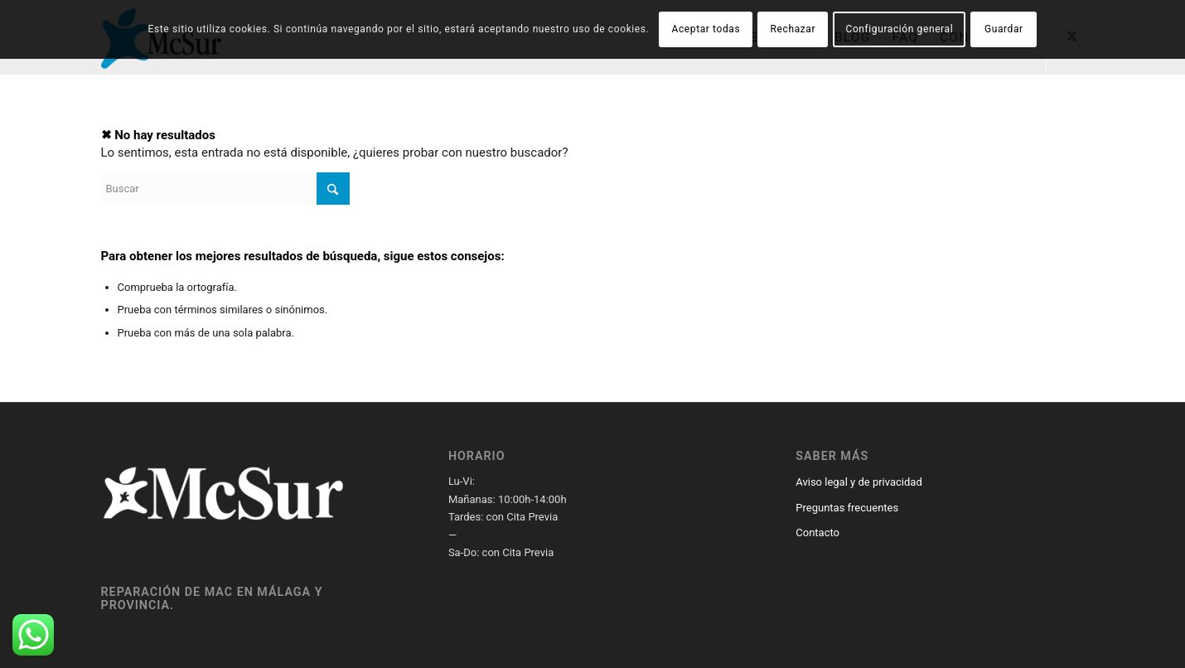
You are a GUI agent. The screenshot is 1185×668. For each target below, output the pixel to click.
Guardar (1003, 29)
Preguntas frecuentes (847, 507)
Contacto (817, 532)
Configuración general (899, 29)
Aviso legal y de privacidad (858, 482)
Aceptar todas (706, 29)
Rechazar (793, 29)
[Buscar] (225, 188)
